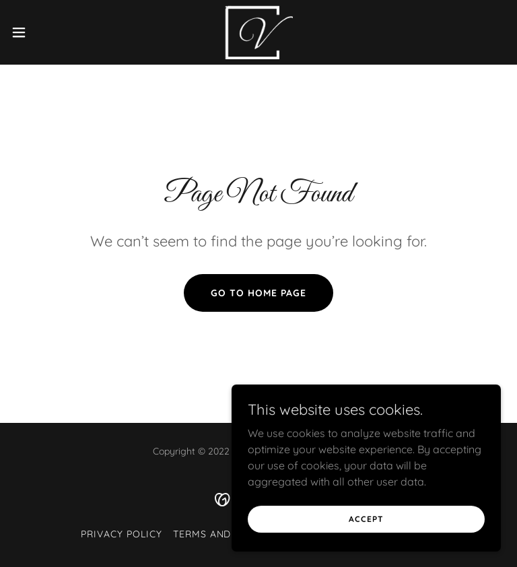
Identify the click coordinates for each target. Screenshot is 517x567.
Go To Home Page (258, 293)
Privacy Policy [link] (121, 534)
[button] (43, 32)
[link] (258, 32)
